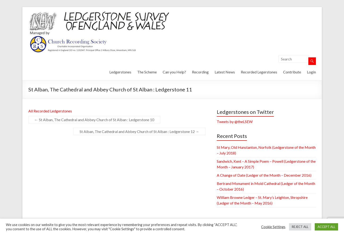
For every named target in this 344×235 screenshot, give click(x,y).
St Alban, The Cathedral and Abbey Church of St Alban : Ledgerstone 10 (94, 119)
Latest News (225, 72)
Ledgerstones (120, 72)
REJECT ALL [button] (300, 227)
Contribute (292, 72)
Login (311, 72)
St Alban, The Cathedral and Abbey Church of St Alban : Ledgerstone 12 (139, 131)
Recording (200, 72)
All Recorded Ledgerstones (50, 111)
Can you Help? (174, 72)
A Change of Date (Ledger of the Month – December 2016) (264, 175)
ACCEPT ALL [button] (326, 227)
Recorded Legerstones (259, 72)
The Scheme (147, 72)
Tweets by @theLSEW (235, 121)
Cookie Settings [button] (273, 227)
